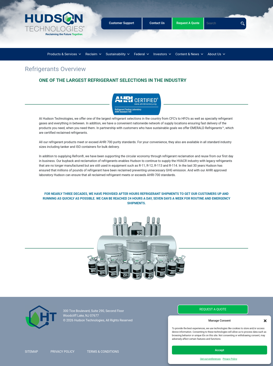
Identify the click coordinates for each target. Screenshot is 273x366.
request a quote (188, 23)
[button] (265, 321)
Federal (141, 54)
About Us (217, 54)
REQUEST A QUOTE (212, 309)
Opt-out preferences (210, 359)
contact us (157, 23)
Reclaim (93, 54)
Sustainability (118, 54)
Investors (162, 54)
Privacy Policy (230, 359)
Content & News (189, 54)
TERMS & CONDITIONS (103, 351)
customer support (121, 23)
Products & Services (64, 54)
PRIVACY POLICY (62, 351)
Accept (219, 350)
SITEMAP (31, 351)
